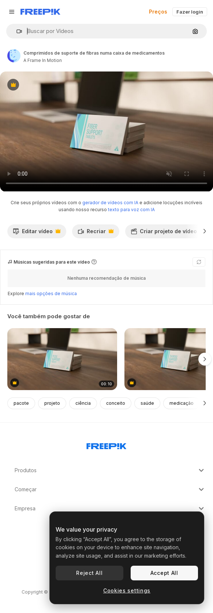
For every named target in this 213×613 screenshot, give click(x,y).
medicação (181, 403)
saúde (147, 403)
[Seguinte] (204, 231)
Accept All (164, 573)
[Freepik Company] (106, 445)
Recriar (95, 233)
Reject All (89, 573)
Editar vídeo (36, 233)
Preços (158, 11)
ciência (83, 403)
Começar (110, 489)
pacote (21, 403)
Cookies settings (126, 590)
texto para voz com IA (131, 209)
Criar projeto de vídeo (168, 233)
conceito (115, 403)
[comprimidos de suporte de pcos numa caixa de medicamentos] (62, 359)
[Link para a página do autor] (13, 55)
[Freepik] (40, 12)
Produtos (110, 470)
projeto (52, 403)
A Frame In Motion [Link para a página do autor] (42, 60)
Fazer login (189, 12)
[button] (16, 31)
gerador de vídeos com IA (110, 202)
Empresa (110, 508)
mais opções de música (51, 293)
